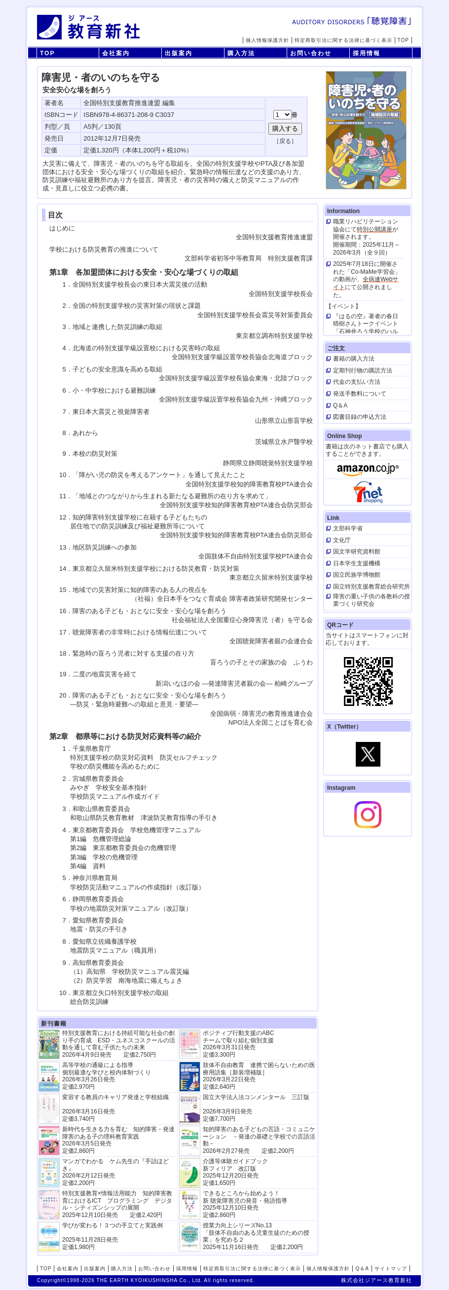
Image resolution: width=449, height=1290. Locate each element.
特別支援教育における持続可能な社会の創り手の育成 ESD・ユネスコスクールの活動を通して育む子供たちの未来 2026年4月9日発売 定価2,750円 (118, 1044)
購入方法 (241, 53)
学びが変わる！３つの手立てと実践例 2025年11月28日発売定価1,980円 (112, 1236)
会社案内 (116, 53)
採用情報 (366, 53)
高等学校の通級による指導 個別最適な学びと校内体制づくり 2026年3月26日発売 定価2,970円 (106, 1076)
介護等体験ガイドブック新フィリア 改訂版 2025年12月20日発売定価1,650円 (235, 1172)
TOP (403, 40)
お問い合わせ (311, 53)
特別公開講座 (374, 229)
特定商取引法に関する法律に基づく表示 (343, 40)
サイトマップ (390, 1268)
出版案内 (178, 53)
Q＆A (362, 1268)
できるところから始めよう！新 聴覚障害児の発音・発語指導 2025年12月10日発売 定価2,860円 (245, 1204)
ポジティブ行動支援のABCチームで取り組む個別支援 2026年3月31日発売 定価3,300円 (238, 1044)
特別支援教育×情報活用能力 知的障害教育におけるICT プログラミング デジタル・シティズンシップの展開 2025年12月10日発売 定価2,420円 (117, 1204)
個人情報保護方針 (267, 40)
